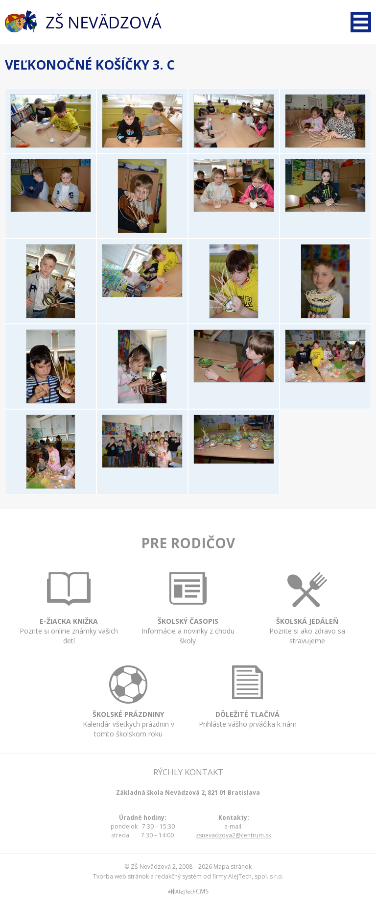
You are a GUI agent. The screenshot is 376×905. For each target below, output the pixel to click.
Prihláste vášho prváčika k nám (247, 710)
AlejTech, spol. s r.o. (255, 876)
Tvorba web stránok (121, 876)
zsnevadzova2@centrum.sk (233, 835)
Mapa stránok (232, 866)
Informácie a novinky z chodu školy (187, 621)
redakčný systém (178, 876)
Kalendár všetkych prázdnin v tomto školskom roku (128, 717)
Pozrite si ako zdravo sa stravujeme (307, 622)
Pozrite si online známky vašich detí (68, 621)
